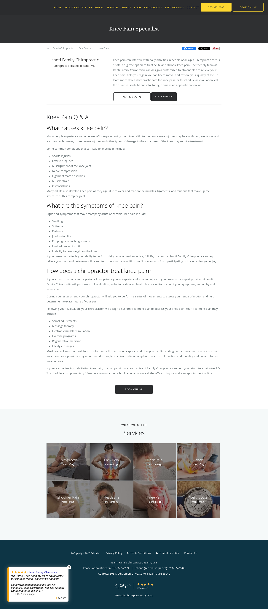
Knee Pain (103, 48)
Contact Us (190, 553)
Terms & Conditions (139, 553)
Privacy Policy (114, 553)
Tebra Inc (96, 553)
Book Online (164, 96)
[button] (248, 7)
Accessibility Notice (168, 553)
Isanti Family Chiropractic (60, 48)
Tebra (150, 595)
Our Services (85, 48)
